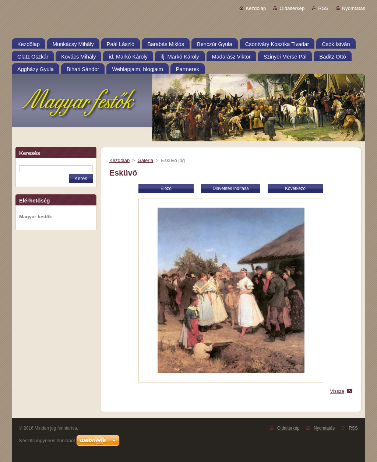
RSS (323, 8)
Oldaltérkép (291, 8)
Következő (295, 188)
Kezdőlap (256, 8)
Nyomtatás (353, 8)
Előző (166, 188)
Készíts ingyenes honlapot (47, 440)
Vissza (337, 391)
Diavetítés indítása (230, 188)
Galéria (145, 160)
